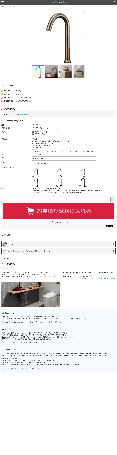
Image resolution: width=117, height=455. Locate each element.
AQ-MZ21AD (47, 193)
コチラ (55, 128)
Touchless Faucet (22, 114)
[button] (83, 12)
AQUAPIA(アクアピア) (8, 269)
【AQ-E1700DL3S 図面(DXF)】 (11, 94)
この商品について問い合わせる (58, 222)
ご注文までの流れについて (19, 342)
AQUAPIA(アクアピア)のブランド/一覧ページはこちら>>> (98, 278)
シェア (96, 226)
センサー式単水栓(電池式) (11, 7)
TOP (2, 7)
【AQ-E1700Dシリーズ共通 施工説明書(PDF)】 (16, 97)
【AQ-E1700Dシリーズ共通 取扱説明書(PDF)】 (16, 101)
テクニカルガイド (42, 322)
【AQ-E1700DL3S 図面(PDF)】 (11, 90)
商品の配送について (17, 368)
